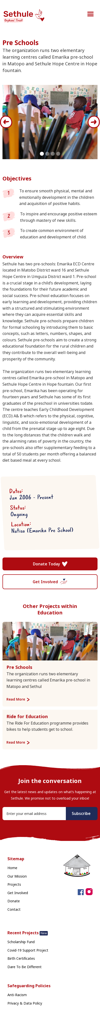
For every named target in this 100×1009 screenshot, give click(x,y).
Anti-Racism (17, 994)
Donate (13, 901)
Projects (14, 884)
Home (12, 867)
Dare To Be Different (24, 966)
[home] (26, 16)
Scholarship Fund (21, 941)
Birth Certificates (21, 958)
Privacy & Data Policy (24, 1003)
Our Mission (17, 876)
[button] (90, 14)
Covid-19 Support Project (27, 950)
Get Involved (17, 892)
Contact (14, 909)
